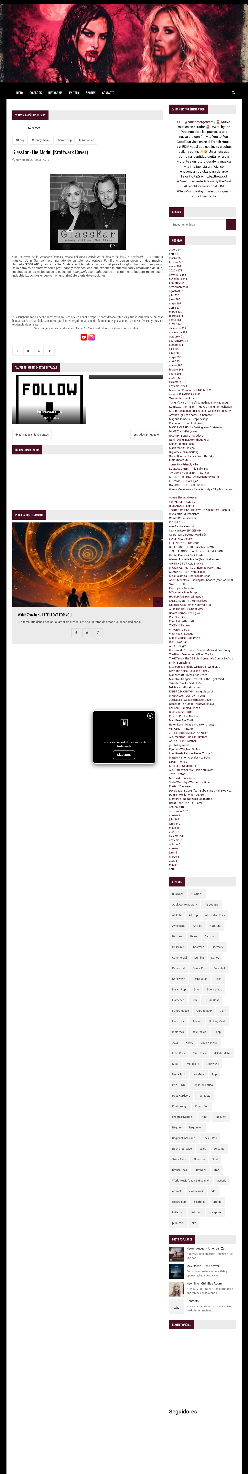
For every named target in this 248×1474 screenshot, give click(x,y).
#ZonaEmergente (190, 181)
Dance (215, 957)
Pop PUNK (178, 1085)
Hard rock (178, 1021)
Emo (196, 989)
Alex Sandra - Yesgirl (181, 526)
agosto (176, 291)
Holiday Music (217, 1021)
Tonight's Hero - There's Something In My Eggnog (198, 402)
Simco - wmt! (177, 584)
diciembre (177, 274)
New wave (212, 1063)
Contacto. (193, 1301)
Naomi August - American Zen (206, 1248)
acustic (221, 1180)
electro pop (179, 1201)
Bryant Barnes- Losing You (185, 613)
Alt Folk (176, 915)
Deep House (200, 978)
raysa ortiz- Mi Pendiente (184, 514)
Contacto (108, 92)
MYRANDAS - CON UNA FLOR (187, 695)
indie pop (177, 1212)
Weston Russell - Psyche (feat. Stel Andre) (194, 559)
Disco (218, 978)
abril (173, 254)
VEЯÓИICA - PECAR (181, 728)
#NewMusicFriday (190, 191)
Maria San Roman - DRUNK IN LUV (190, 390)
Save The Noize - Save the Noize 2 (189, 670)
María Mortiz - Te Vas (182, 448)
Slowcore (199, 1159)
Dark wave (178, 978)
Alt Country (211, 904)
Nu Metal (198, 1074)
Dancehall (219, 968)
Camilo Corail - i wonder (183, 518)
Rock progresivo (182, 1148)
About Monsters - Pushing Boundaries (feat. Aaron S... (202, 580)
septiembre (178, 287)
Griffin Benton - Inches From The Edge (192, 456)
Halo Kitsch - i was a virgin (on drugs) (191, 724)
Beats (193, 936)
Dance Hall (178, 968)
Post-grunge (179, 1106)
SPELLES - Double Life (182, 765)
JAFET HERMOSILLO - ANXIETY (188, 732)
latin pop (196, 1212)
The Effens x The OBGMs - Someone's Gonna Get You (201, 658)
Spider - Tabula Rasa (181, 443)
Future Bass (211, 1000)
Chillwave (178, 947)
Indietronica (86, 140)
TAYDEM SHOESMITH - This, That (189, 472)
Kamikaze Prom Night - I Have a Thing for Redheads (200, 406)
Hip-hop (196, 1021)
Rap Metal (221, 1116)
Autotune (215, 925)
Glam (223, 1010)
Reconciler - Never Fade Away (187, 423)
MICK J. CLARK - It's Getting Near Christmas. (196, 427)
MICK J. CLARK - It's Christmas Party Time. (195, 567)
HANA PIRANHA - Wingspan (186, 596)
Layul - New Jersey (180, 538)
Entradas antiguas (146, 434)
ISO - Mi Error (177, 522)
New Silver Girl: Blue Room (204, 1283)
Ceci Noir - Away (179, 617)
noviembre (178, 278)
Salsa (202, 1148)
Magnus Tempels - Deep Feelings (188, 419)
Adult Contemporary (184, 904)
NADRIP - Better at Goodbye (186, 435)
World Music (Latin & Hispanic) (191, 1180)
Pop (214, 1074)
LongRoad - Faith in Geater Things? (190, 753)
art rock (177, 1191)
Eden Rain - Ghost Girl (182, 621)
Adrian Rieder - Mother (182, 741)
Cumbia (199, 957)
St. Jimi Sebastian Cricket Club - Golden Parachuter (200, 410)
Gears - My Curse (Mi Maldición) (188, 534)
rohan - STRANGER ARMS (184, 394)
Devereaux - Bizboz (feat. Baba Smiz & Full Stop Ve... (200, 790)
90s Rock (196, 894)
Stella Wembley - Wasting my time (189, 782)
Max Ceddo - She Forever (203, 1266)
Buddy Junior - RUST (181, 712)
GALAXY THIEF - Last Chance (187, 485)
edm (213, 1191)
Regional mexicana (183, 1138)
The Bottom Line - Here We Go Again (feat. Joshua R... (202, 509)
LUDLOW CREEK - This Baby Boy (188, 468)
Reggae (176, 1127)
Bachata (177, 936)
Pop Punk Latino (203, 1085)
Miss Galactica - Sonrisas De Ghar (189, 575)
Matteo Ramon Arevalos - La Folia (189, 757)
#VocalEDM (215, 186)
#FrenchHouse (195, 186)
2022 (174, 831)
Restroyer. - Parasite (181, 588)
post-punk (215, 1212)
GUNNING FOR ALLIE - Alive (186, 563)
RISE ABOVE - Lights (181, 505)
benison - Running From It (184, 708)
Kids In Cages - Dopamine (184, 637)
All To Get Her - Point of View (186, 609)
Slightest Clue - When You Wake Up (190, 604)
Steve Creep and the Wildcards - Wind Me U (195, 666)
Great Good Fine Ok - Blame (185, 803)
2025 (175, 270)
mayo (175, 303)
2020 (173, 860)
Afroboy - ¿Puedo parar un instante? (191, 415)
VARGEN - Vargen (179, 629)
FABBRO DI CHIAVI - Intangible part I (191, 691)
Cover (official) (41, 140)
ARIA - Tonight (177, 646)
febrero (176, 262)
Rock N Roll (210, 1138)
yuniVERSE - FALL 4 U (182, 501)
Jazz (175, 1042)
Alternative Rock (215, 915)
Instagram (55, 92)
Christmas (197, 947)
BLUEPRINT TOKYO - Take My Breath (191, 547)
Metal (175, 1063)
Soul (215, 1159)
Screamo (219, 1148)
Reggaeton (195, 1127)
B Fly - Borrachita (179, 662)
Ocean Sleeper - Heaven (183, 497)
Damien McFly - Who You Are (186, 794)
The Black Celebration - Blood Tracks (191, 654)
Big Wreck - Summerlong (184, 452)
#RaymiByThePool (217, 181)
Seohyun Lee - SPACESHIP (185, 530)
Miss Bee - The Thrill (181, 720)
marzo (175, 258)
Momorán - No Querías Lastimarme (190, 798)
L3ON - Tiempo (178, 761)
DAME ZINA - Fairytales (183, 431)
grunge (217, 1201)
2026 (175, 249)
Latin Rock (178, 1053)
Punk (204, 1116)
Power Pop (201, 1106)
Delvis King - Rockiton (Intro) (186, 687)
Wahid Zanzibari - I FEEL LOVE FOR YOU (45, 615)
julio (174, 295)
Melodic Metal (221, 1053)
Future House (180, 1010)
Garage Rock (204, 1010)
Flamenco (178, 1000)
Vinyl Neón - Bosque (181, 633)
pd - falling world (179, 745)
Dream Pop (65, 140)
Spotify (91, 92)
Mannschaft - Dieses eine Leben (188, 675)
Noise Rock (179, 1074)
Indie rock (178, 1032)
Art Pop (197, 925)
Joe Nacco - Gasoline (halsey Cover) (191, 699)
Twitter (74, 92)
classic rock (196, 1191)
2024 (175, 324)
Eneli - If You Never (180, 786)
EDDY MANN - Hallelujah (183, 481)
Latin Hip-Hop (209, 1042)
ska (194, 1223)
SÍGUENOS (124, 754)
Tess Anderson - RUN (181, 398)
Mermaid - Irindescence (183, 778)
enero (175, 266)
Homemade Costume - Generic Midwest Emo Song (199, 650)
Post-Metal (204, 1095)
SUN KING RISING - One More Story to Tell (194, 476)
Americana (178, 925)
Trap (216, 1169)
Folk (194, 1000)
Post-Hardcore (181, 1095)
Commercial (179, 957)
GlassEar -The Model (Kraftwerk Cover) (192, 703)
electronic (199, 1201)
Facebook (35, 92)
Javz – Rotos (177, 774)
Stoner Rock (179, 1169)
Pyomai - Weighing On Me (184, 749)
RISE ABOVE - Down (181, 460)
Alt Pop (20, 140)
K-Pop (189, 1042)
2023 (175, 377)
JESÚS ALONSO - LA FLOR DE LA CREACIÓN (196, 551)
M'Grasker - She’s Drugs (183, 592)
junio (174, 299)
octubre (176, 282)
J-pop (217, 1032)
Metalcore (193, 1063)
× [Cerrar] (150, 716)
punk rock (178, 1223)
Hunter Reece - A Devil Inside (186, 555)
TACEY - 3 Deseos (179, 625)
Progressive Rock (182, 1116)
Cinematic (217, 947)
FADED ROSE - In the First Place (188, 600)
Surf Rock (200, 1169)
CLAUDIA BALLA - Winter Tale (187, 571)
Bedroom (210, 936)
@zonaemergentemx (200, 122)
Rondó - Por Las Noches (183, 716)
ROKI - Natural (178, 642)
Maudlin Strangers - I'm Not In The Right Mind (196, 679)
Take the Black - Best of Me (185, 683)
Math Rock (199, 1053)
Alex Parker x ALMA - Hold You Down (191, 769)
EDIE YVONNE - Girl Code (184, 542)
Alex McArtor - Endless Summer (188, 736)
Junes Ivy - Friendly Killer (184, 464)
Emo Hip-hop (214, 989)
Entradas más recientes (32, 434)
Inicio (19, 92)
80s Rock (177, 894)
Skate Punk (179, 1159)
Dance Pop (199, 968)
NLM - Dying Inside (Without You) (189, 439)
